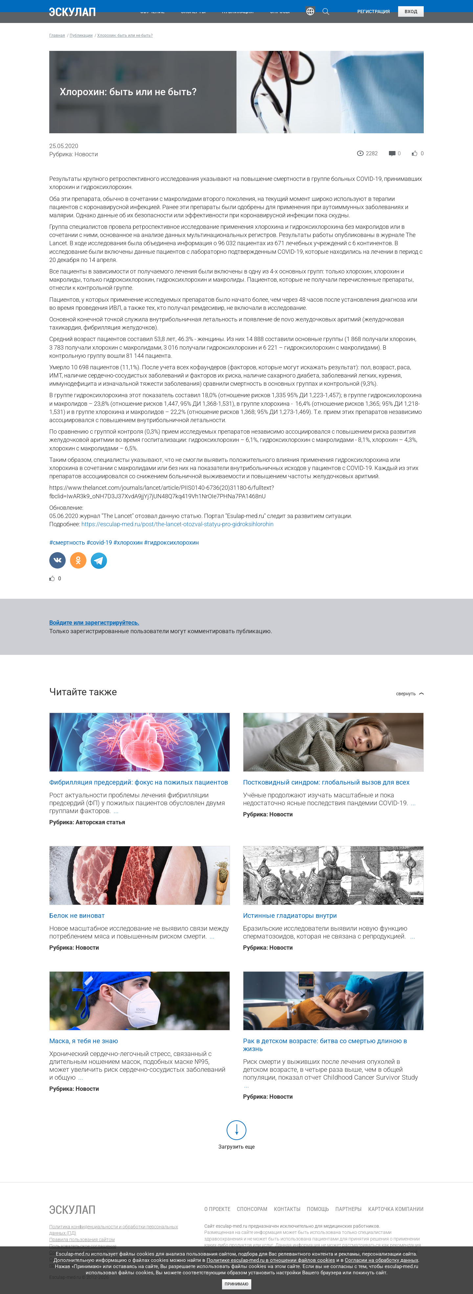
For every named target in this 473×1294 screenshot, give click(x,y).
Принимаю (236, 1284)
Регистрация (373, 11)
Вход (411, 11)
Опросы (280, 11)
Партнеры (348, 1209)
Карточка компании (396, 1209)
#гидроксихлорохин (171, 542)
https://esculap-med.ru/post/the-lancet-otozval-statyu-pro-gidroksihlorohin (177, 524)
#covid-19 (99, 542)
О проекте (217, 1209)
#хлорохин (128, 542)
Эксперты (193, 11)
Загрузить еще (236, 1147)
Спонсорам (252, 1209)
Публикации (238, 11)
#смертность (67, 542)
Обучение (152, 11)
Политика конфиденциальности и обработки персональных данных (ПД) (113, 1230)
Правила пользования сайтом (82, 1239)
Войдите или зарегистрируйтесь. (94, 622)
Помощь (318, 1209)
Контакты (287, 1209)
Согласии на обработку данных (381, 1260)
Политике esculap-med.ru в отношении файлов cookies (271, 1260)
